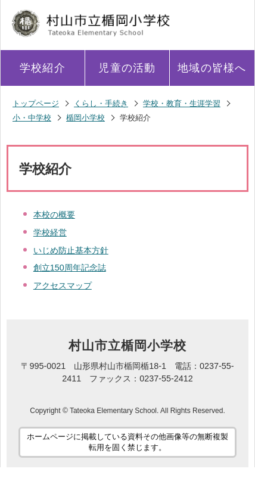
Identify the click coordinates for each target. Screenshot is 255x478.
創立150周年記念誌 (69, 267)
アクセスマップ (62, 285)
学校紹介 (43, 68)
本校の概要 (54, 214)
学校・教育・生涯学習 (181, 103)
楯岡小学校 (85, 117)
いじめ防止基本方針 (70, 250)
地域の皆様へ (212, 68)
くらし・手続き (101, 103)
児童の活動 (127, 68)
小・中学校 (32, 117)
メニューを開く (233, 21)
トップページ (36, 103)
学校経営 (50, 232)
